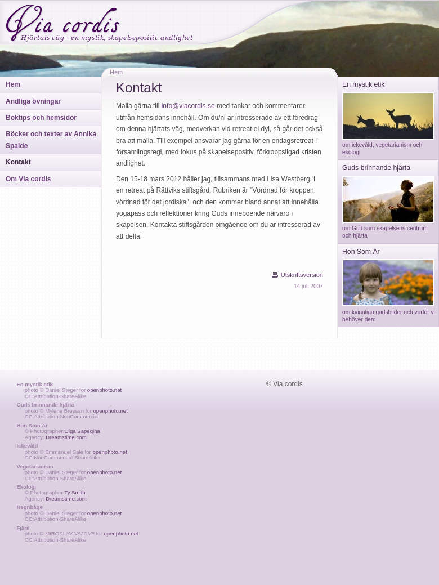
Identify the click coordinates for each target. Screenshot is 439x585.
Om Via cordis (28, 179)
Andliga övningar (33, 101)
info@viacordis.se (188, 106)
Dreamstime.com (66, 437)
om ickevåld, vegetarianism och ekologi (388, 145)
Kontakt (18, 162)
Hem (13, 84)
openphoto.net (104, 390)
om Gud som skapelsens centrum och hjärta (388, 228)
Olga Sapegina (82, 431)
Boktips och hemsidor (41, 118)
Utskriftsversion (302, 274)
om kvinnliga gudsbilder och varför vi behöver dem (388, 312)
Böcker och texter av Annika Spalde (51, 139)
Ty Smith (74, 492)
